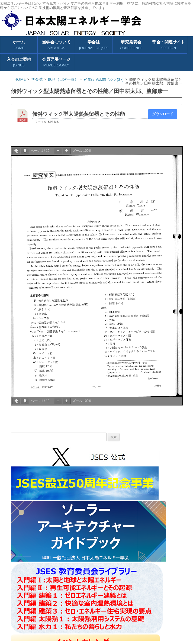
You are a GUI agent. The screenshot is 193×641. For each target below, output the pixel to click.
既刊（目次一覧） (62, 79)
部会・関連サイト (168, 45)
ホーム (19, 45)
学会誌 (93, 45)
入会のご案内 (19, 62)
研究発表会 (131, 45)
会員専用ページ (56, 62)
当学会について (56, 45)
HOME (20, 79)
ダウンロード (162, 113)
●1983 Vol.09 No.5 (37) (103, 79)
